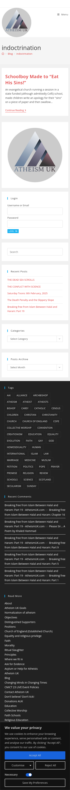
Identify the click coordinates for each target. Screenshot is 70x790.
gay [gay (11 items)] (40, 440)
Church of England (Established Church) (28, 631)
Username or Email (18, 205)
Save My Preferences (35, 782)
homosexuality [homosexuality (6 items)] (16, 447)
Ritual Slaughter (14, 650)
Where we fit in (13, 659)
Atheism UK (11, 673)
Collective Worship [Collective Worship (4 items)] (19, 427)
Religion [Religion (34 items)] (28, 473)
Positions (9, 626)
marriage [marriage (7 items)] (13, 460)
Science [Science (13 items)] (28, 479)
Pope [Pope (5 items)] (42, 466)
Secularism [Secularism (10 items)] (14, 486)
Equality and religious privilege (22, 636)
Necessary (11, 774)
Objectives (10, 617)
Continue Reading (15, 110)
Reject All (50, 765)
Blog (7, 678)
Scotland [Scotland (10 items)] (45, 479)
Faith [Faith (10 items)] (29, 440)
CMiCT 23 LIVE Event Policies (21, 687)
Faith (7, 640)
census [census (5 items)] (56, 408)
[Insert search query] (35, 251)
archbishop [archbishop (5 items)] (40, 395)
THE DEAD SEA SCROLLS (20, 279)
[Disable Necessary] (29, 774)
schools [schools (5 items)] (12, 479)
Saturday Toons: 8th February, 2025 (27, 293)
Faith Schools (12, 715)
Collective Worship (15, 710)
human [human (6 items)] (36, 447)
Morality (9, 645)
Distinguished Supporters (19, 622)
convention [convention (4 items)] (45, 427)
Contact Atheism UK (16, 692)
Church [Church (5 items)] (11, 421)
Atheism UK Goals (15, 608)
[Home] (3, 53)
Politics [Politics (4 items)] (28, 466)
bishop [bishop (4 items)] (11, 408)
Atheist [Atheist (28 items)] (27, 401)
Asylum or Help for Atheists (21, 668)
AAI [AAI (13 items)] (9, 395)
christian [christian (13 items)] (30, 414)
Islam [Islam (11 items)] (34, 453)
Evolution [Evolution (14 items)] (13, 440)
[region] (35, 756)
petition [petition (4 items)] (12, 466)
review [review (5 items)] (44, 473)
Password (12, 217)
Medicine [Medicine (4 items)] (30, 460)
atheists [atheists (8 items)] (43, 401)
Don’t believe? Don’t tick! (19, 696)
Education (10, 706)
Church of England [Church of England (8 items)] (34, 421)
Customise (18, 765)
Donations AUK (13, 701)
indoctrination (24, 53)
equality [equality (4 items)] (53, 434)
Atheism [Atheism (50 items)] (12, 401)
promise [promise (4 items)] (12, 473)
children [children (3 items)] (12, 414)
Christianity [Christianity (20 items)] (49, 414)
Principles (10, 654)
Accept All (35, 755)
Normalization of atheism (19, 612)
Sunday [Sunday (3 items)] (31, 486)
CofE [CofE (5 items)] (56, 421)
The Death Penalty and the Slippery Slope (30, 300)
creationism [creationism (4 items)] (14, 434)
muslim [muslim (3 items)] (46, 460)
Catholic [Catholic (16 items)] (40, 408)
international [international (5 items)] (16, 453)
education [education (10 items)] (35, 434)
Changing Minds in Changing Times (25, 682)
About (8, 603)
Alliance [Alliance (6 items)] (22, 395)
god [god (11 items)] (51, 440)
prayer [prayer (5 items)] (55, 466)
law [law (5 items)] (46, 453)
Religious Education (16, 720)
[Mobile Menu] (62, 14)
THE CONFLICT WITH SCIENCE (24, 286)
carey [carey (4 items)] (25, 408)
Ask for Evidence (14, 664)
